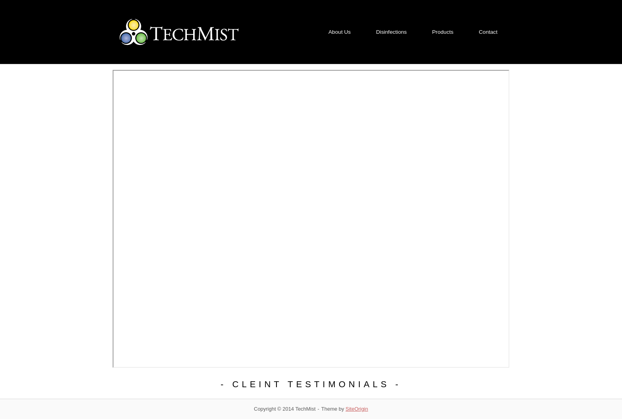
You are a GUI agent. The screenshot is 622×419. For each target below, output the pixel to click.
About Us (339, 32)
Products (442, 32)
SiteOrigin (357, 409)
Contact (488, 32)
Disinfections (391, 32)
